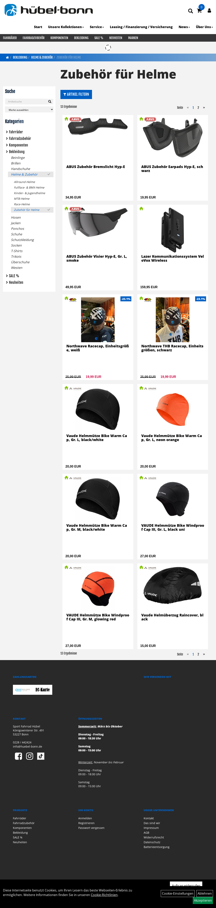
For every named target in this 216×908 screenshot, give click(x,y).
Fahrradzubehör (34, 38)
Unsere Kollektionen (66, 27)
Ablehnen (205, 893)
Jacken (15, 223)
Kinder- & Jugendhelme (29, 193)
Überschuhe (20, 262)
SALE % (98, 38)
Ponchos (17, 228)
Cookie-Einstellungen (177, 893)
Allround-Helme (24, 182)
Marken (133, 38)
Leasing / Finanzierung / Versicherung (141, 27)
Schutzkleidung (22, 240)
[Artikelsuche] (190, 11)
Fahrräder (10, 38)
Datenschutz (152, 842)
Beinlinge (18, 157)
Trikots (16, 256)
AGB (146, 832)
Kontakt (149, 818)
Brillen (15, 163)
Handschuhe (20, 169)
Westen (16, 267)
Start (38, 27)
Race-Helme (22, 204)
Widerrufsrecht (154, 837)
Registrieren (86, 823)
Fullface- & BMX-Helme (29, 187)
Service (97, 27)
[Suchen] (49, 101)
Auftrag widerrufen (186, 885)
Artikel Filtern (76, 94)
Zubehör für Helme (69, 57)
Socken (16, 245)
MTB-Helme (21, 198)
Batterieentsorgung (157, 847)
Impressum (151, 828)
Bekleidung (81, 38)
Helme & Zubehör (42, 57)
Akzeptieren (203, 900)
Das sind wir (152, 823)
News (184, 27)
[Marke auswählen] (29, 109)
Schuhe (16, 234)
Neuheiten (115, 38)
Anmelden (85, 818)
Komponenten (59, 38)
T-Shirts (16, 251)
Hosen (16, 217)
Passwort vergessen (91, 828)
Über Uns (204, 27)
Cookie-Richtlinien (104, 895)
